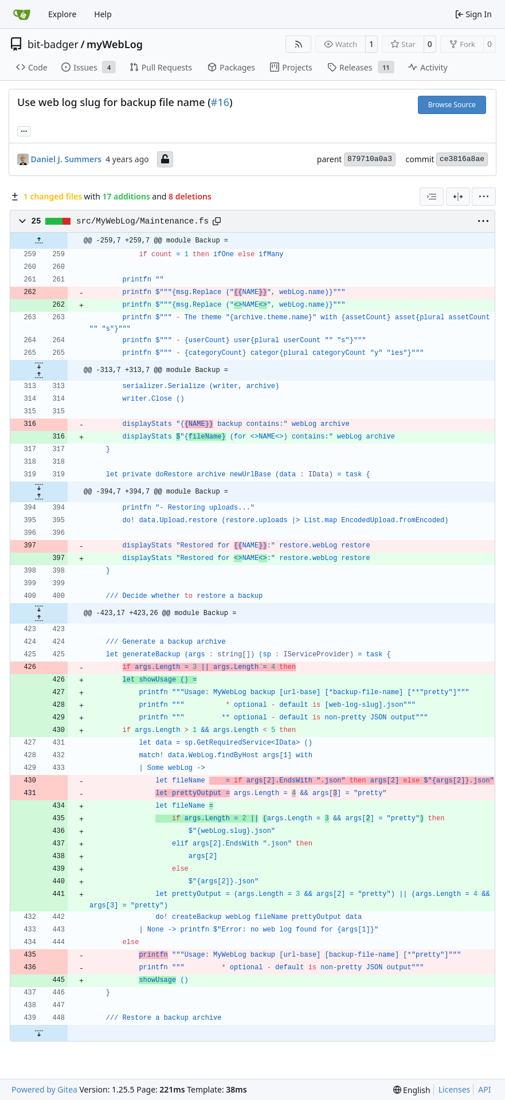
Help (103, 14)
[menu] (484, 196)
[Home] (22, 14)
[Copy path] (217, 221)
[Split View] (458, 196)
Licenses (455, 1089)
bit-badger (53, 44)
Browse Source (452, 104)
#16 (220, 102)
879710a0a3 (369, 159)
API (484, 1089)
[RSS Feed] (298, 44)
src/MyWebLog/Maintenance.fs (142, 221)
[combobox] (432, 196)
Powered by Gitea (44, 1089)
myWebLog (115, 44)
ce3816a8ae (462, 159)
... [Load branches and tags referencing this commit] (24, 130)
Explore (62, 14)
